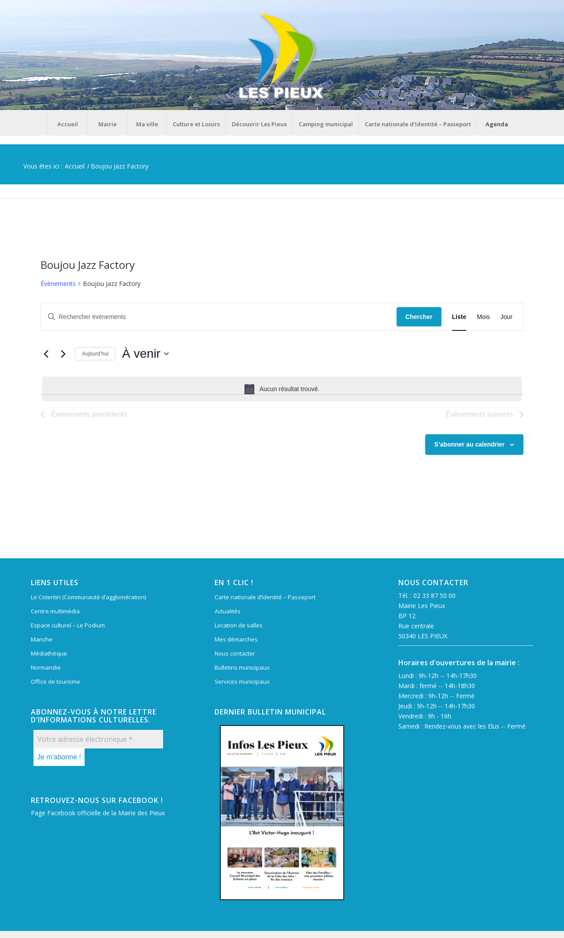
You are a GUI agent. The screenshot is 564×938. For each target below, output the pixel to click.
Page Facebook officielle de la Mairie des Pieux (98, 813)
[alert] (282, 389)
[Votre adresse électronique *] (98, 739)
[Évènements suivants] (63, 353)
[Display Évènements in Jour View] (506, 317)
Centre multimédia (55, 611)
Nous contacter (235, 653)
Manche (41, 639)
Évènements (58, 283)
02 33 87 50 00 (434, 595)
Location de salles (239, 625)
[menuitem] (67, 124)
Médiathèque (49, 653)
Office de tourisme (55, 681)
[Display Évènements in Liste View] (459, 317)
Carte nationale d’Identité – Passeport (265, 597)
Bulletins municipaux (242, 667)
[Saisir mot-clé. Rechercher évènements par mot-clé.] (219, 317)
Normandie (46, 667)
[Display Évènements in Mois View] (483, 317)
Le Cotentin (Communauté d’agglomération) (88, 597)
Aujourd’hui (95, 354)
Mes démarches (236, 639)
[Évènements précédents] (46, 353)
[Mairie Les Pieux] (282, 56)
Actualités (228, 611)
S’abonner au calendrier (469, 444)
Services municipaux (242, 681)
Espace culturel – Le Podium (68, 625)
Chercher (418, 316)
